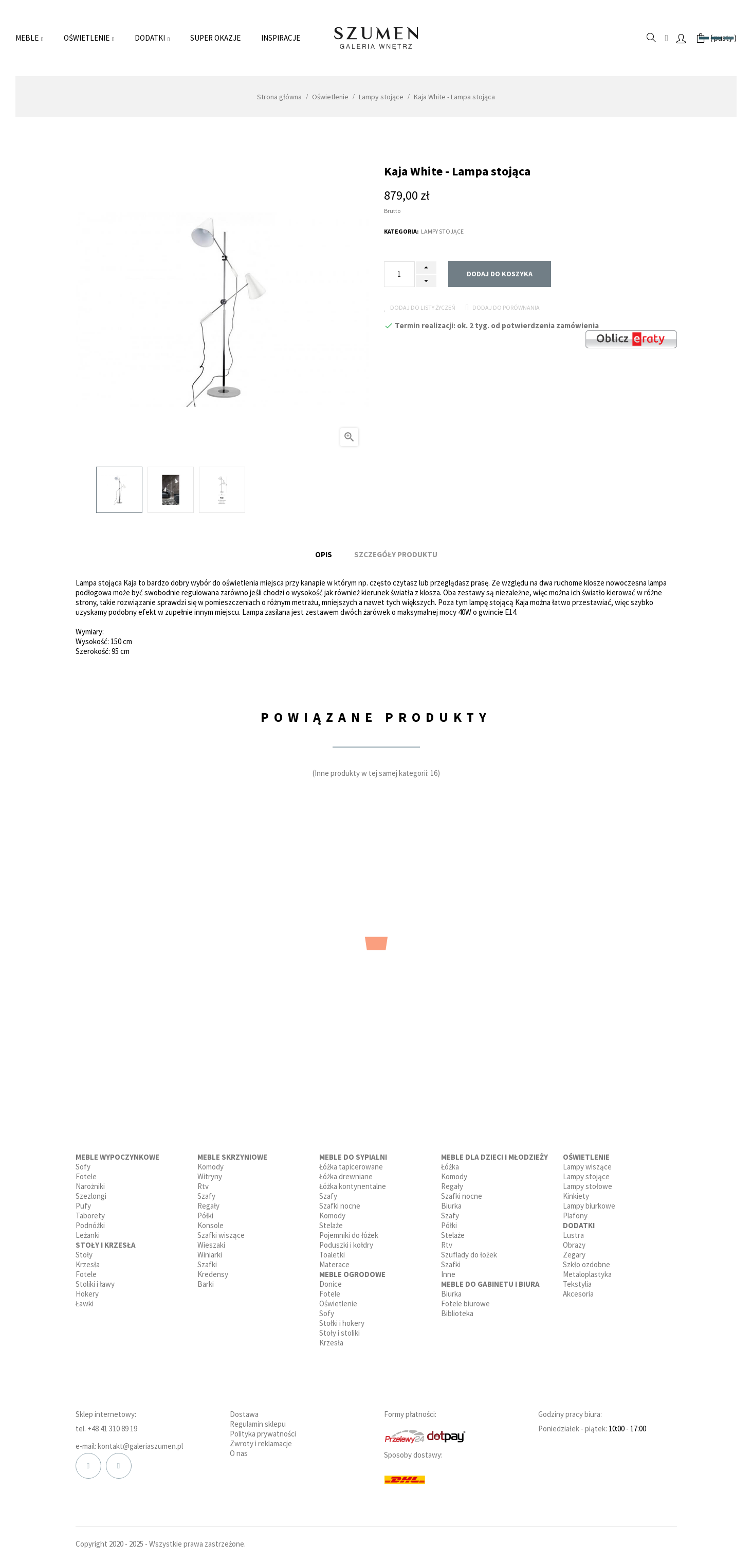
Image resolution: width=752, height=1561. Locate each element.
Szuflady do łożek (469, 1251)
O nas (239, 1450)
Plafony (575, 1212)
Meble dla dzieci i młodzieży (494, 1154)
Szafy (206, 1193)
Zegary (574, 1251)
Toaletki (332, 1251)
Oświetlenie (338, 1300)
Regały (208, 1203)
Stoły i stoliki (339, 1330)
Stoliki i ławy (95, 1281)
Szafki (207, 1261)
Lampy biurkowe (589, 1203)
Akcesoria (578, 1291)
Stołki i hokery (341, 1320)
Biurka (451, 1203)
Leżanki (88, 1232)
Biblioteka (457, 1310)
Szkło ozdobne (586, 1261)
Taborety (90, 1212)
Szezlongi (91, 1193)
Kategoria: (401, 231)
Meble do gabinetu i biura (490, 1281)
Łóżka (450, 1163)
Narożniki (90, 1183)
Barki (205, 1281)
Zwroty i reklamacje (261, 1440)
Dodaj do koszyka (500, 273)
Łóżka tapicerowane (351, 1163)
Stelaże (331, 1222)
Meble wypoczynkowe (117, 1154)
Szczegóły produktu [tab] (395, 553)
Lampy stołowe (587, 1183)
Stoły (84, 1251)
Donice (330, 1281)
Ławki (85, 1300)
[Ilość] (399, 274)
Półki (205, 1212)
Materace (334, 1261)
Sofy (83, 1163)
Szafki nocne (339, 1203)
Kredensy (212, 1271)
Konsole (210, 1222)
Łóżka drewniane (346, 1173)
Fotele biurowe (465, 1300)
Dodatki (579, 1222)
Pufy (83, 1203)
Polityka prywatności (263, 1430)
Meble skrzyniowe (232, 1154)
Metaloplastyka (587, 1271)
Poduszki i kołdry (346, 1242)
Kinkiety (576, 1193)
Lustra (573, 1232)
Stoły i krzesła (106, 1242)
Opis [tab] (323, 553)
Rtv (203, 1183)
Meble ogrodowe (352, 1271)
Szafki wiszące (221, 1232)
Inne (448, 1271)
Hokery (87, 1291)
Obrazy (574, 1242)
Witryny (209, 1173)
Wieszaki (211, 1242)
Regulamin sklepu (258, 1421)
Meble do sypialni (353, 1154)
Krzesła (88, 1261)
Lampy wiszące (587, 1163)
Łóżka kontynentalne (352, 1183)
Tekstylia (577, 1281)
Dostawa (244, 1411)
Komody (210, 1163)
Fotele (86, 1173)
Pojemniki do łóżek (348, 1232)
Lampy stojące (442, 231)
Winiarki (209, 1251)
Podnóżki (90, 1222)
